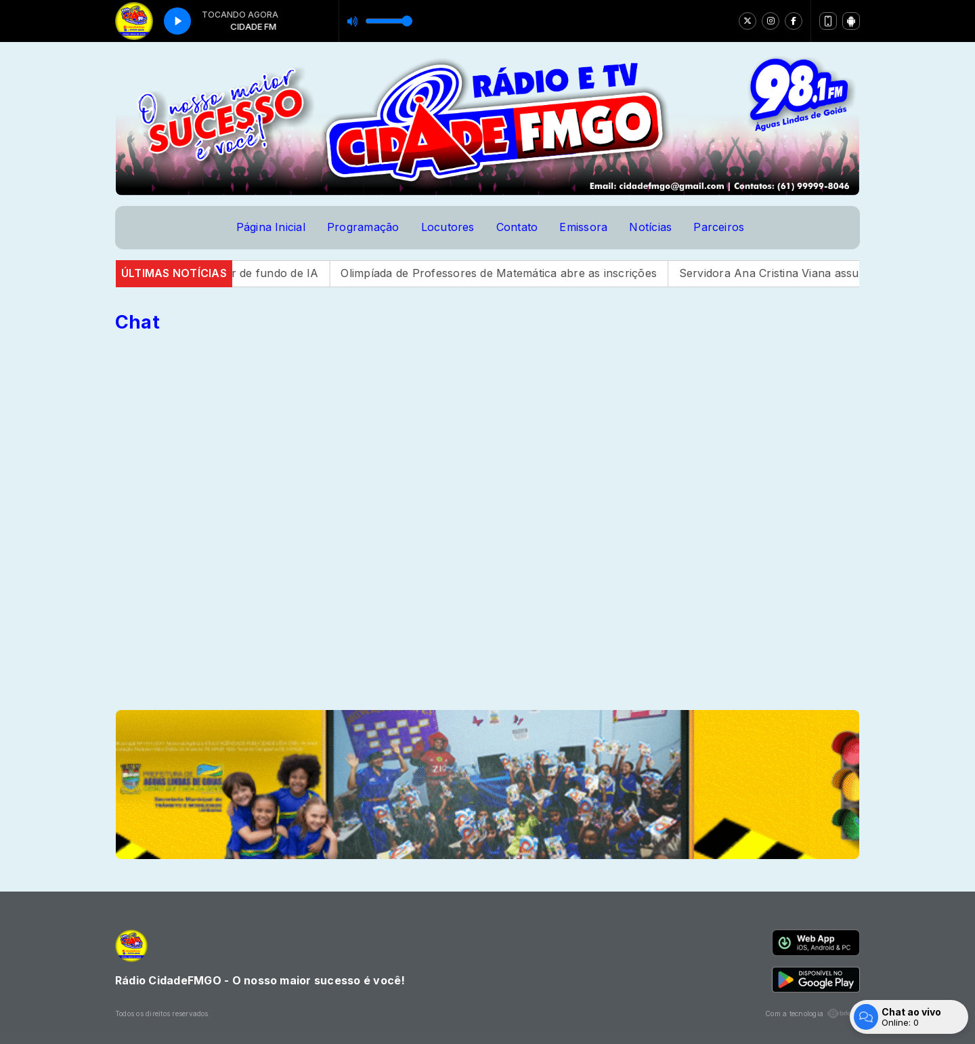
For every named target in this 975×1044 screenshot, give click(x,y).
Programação (363, 227)
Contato (517, 227)
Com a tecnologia (812, 1013)
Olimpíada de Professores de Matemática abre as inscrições (516, 273)
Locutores (448, 227)
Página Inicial (270, 227)
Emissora (583, 227)
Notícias (650, 227)
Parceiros (718, 227)
